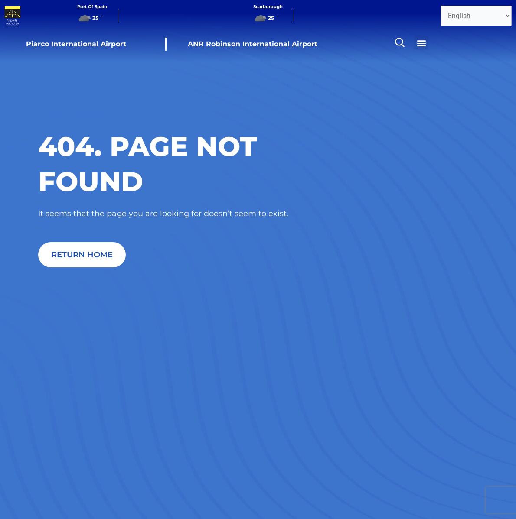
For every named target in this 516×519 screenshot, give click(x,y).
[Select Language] (476, 16)
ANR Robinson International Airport (252, 44)
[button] (421, 43)
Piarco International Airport (76, 44)
